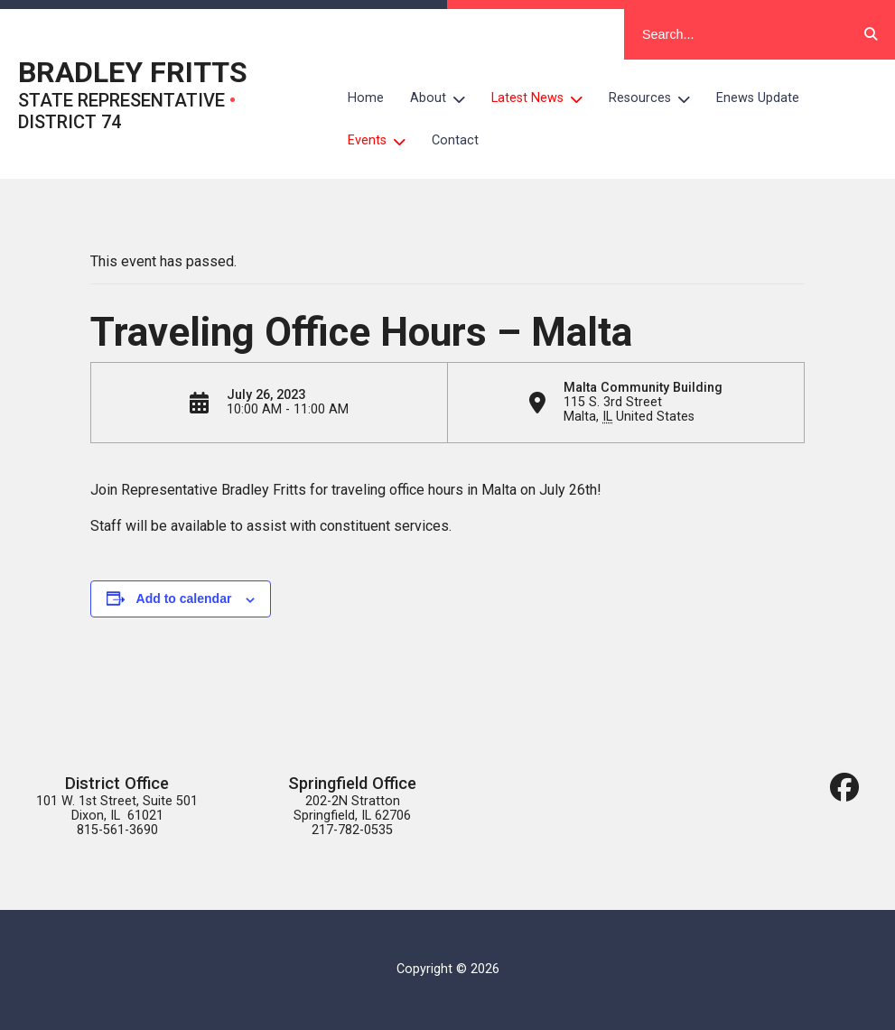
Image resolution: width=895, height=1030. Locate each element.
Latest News (543, 98)
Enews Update (757, 98)
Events (383, 140)
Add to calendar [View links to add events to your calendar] (184, 598)
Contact (455, 140)
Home (366, 98)
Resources (656, 98)
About (444, 98)
